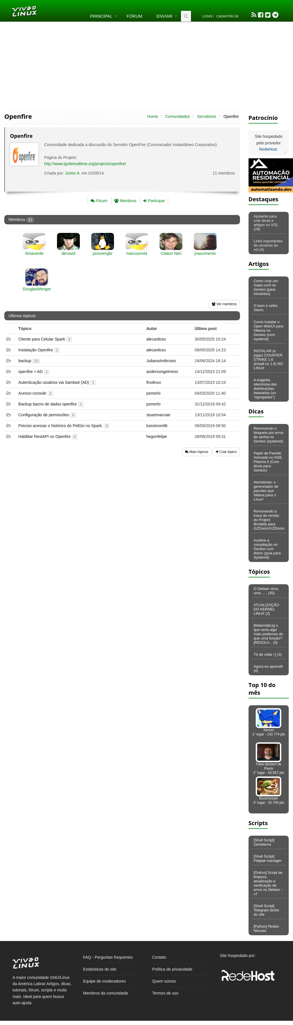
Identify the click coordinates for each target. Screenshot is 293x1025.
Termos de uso (165, 993)
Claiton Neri (170, 253)
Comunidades (177, 116)
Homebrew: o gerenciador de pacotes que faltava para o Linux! (266, 490)
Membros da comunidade (105, 993)
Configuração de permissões (47, 415)
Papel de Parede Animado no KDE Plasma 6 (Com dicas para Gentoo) (268, 461)
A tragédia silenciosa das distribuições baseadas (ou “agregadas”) (265, 388)
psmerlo (153, 393)
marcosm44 (136, 253)
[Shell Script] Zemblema (264, 842)
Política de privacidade (172, 969)
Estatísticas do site (100, 969)
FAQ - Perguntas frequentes (108, 957)
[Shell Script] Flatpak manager (268, 858)
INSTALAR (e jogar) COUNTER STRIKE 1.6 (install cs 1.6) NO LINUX (268, 359)
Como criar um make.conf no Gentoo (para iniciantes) (266, 287)
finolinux (153, 382)
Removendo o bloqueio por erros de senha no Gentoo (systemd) (269, 434)
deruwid (68, 253)
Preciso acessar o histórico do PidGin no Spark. (64, 425)
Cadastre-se (227, 16)
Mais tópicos (196, 452)
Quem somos (164, 981)
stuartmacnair (158, 415)
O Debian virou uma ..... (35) (266, 591)
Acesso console (35, 393)
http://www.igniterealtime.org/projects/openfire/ (85, 163)
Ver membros (224, 304)
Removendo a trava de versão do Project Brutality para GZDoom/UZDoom (269, 519)
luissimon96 (156, 425)
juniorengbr (103, 253)
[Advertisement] (146, 65)
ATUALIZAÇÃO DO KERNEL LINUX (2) (266, 609)
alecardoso (156, 339)
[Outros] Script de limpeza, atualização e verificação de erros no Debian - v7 (268, 883)
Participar (154, 200)
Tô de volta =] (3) (268, 654)
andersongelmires (162, 371)
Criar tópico (226, 452)
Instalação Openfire (39, 350)
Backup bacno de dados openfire (51, 404)
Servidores (206, 116)
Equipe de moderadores (104, 981)
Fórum (134, 16)
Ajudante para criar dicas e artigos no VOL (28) (266, 222)
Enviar (164, 16)
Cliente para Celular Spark (45, 339)
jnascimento (205, 253)
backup (29, 360)
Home (152, 116)
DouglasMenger (37, 289)
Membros (125, 200)
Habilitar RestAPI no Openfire (48, 436)
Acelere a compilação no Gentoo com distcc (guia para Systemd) (267, 548)
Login (207, 16)
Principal (101, 16)
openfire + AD (34, 371)
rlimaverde (34, 253)
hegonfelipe (156, 436)
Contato (159, 957)
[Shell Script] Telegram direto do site (266, 910)
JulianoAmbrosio (161, 360)
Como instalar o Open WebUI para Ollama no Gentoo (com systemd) (269, 330)
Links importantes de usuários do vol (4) (268, 245)
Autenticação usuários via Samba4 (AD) (57, 382)
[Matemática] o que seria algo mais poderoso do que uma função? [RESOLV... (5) (268, 634)
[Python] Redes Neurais (266, 928)
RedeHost (268, 149)
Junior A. (72, 173)
